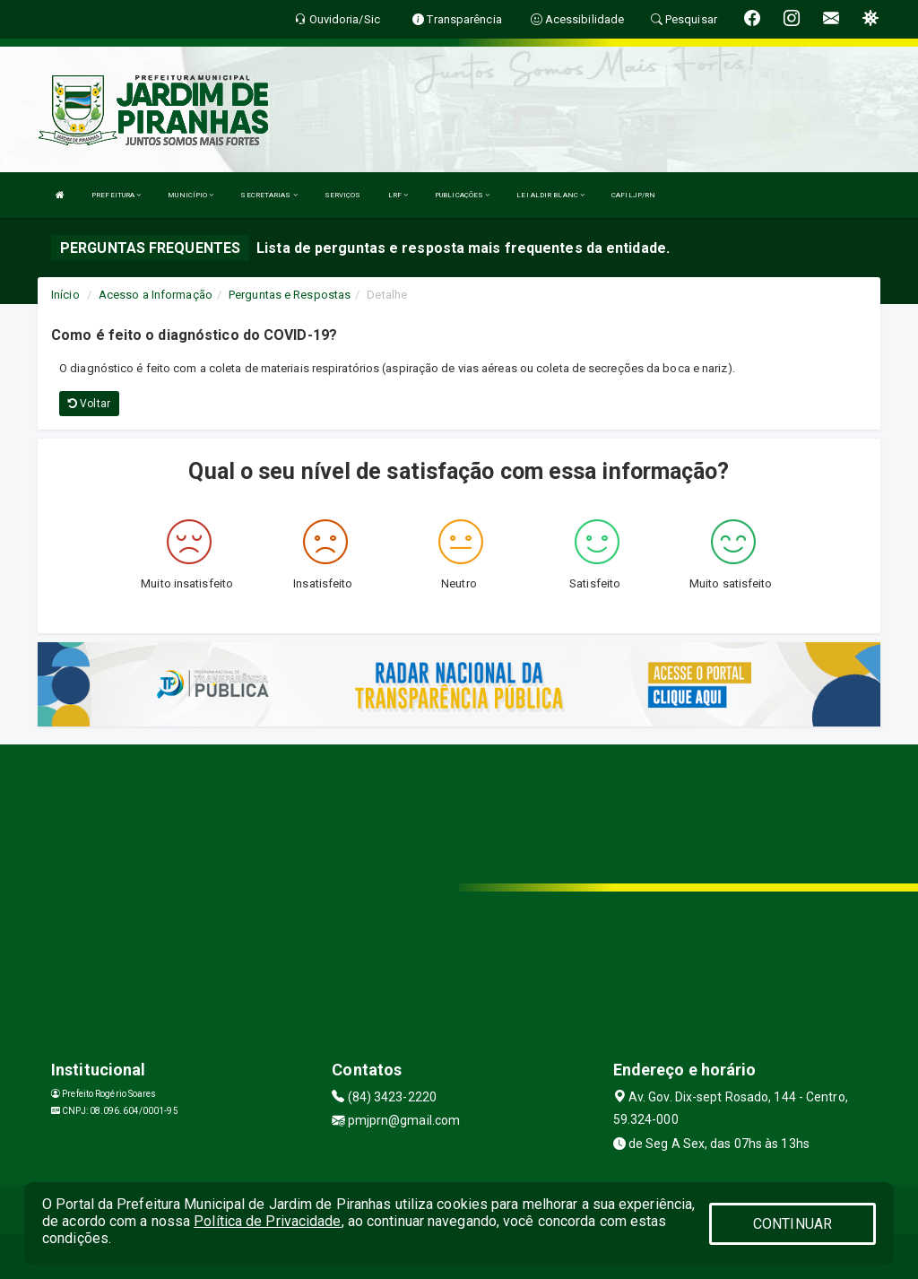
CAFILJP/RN (633, 195)
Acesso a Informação (155, 294)
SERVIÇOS (343, 195)
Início (65, 294)
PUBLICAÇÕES (462, 195)
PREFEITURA (116, 195)
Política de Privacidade (267, 1221)
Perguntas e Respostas (290, 294)
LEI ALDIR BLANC (550, 195)
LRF (398, 195)
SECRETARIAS (268, 195)
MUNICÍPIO (190, 195)
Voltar (89, 403)
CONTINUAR (792, 1223)
